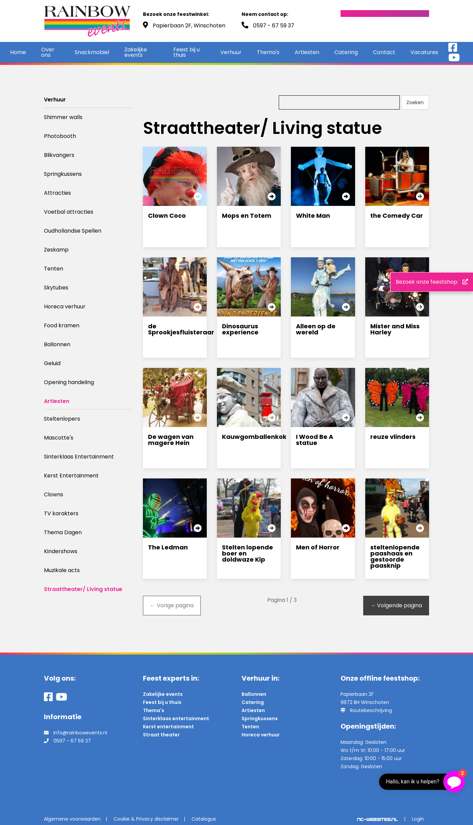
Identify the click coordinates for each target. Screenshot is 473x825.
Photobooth (60, 136)
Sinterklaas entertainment (176, 718)
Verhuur (231, 52)
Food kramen (61, 325)
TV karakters (61, 513)
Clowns (53, 494)
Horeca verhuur (64, 306)
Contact (384, 52)
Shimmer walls (63, 117)
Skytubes (56, 287)
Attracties (57, 193)
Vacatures (424, 52)
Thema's (268, 52)
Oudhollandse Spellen (72, 231)
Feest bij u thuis (186, 52)
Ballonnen (57, 344)
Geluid (52, 363)
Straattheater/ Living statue (83, 589)
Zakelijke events (135, 52)
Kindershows (60, 551)
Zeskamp (56, 250)
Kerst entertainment (168, 726)
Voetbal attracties (68, 212)
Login (418, 819)
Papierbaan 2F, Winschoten (189, 25)
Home (18, 52)
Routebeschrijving (371, 710)
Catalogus (204, 819)
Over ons (47, 52)
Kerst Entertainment (71, 475)
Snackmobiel (92, 52)
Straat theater (161, 734)
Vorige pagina (172, 605)
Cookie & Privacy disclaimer (146, 819)
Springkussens (63, 174)
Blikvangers (59, 155)
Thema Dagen (63, 532)
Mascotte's (58, 438)
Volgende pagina (396, 605)
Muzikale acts (62, 570)
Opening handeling (69, 382)
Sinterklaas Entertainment (79, 457)
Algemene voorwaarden (72, 819)
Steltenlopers (62, 419)
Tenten (53, 269)
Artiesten (307, 52)
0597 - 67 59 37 (273, 25)
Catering (346, 52)
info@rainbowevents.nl (80, 732)
